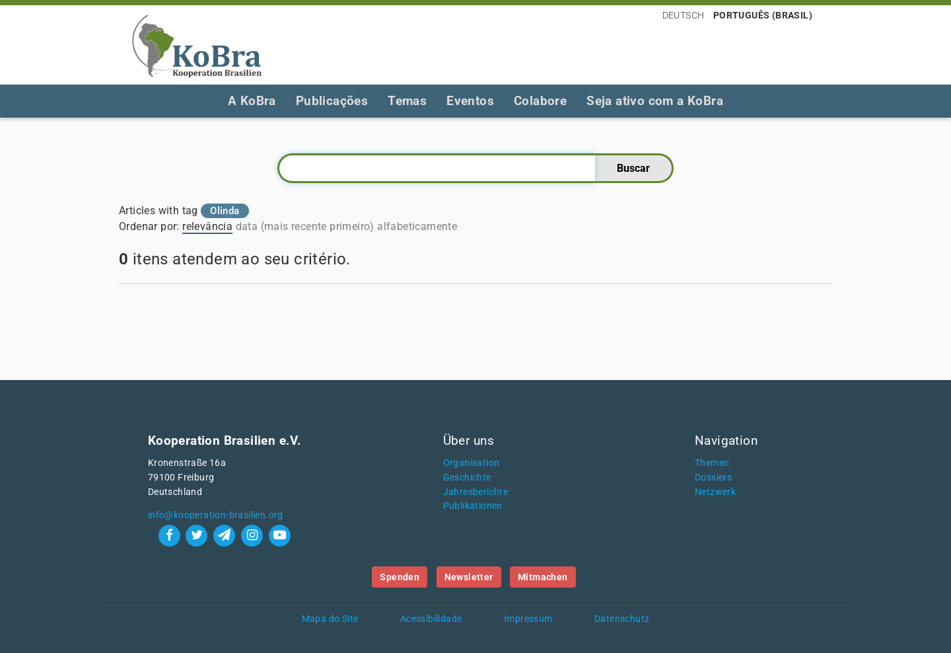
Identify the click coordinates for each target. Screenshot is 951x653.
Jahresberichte (476, 492)
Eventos (470, 100)
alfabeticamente (417, 226)
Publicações (332, 100)
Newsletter (468, 577)
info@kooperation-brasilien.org (215, 515)
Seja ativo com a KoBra (654, 100)
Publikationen (473, 506)
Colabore (540, 100)
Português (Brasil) (762, 15)
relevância (207, 226)
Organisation (471, 463)
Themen (712, 463)
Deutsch (683, 15)
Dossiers (713, 477)
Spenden (399, 577)
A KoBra (252, 100)
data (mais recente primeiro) (305, 226)
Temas (407, 100)
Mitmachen (543, 577)
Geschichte (467, 477)
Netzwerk (715, 492)
